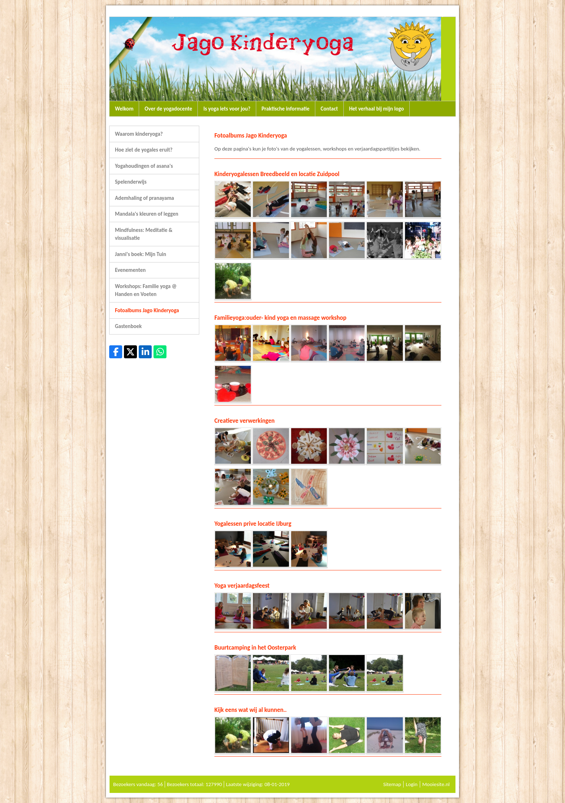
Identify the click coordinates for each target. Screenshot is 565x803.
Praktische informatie (286, 109)
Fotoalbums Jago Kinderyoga (147, 310)
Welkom (124, 109)
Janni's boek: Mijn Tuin (140, 254)
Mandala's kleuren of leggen (146, 214)
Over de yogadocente (168, 109)
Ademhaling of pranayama (144, 198)
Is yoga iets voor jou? (226, 109)
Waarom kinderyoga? (139, 134)
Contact (329, 109)
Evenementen (130, 270)
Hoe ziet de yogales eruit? (144, 150)
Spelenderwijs (131, 182)
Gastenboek (128, 326)
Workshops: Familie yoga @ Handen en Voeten (146, 290)
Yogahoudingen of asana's (144, 166)
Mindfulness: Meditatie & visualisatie (143, 234)
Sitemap (392, 784)
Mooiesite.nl (436, 784)
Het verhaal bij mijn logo (376, 109)
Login (412, 784)
